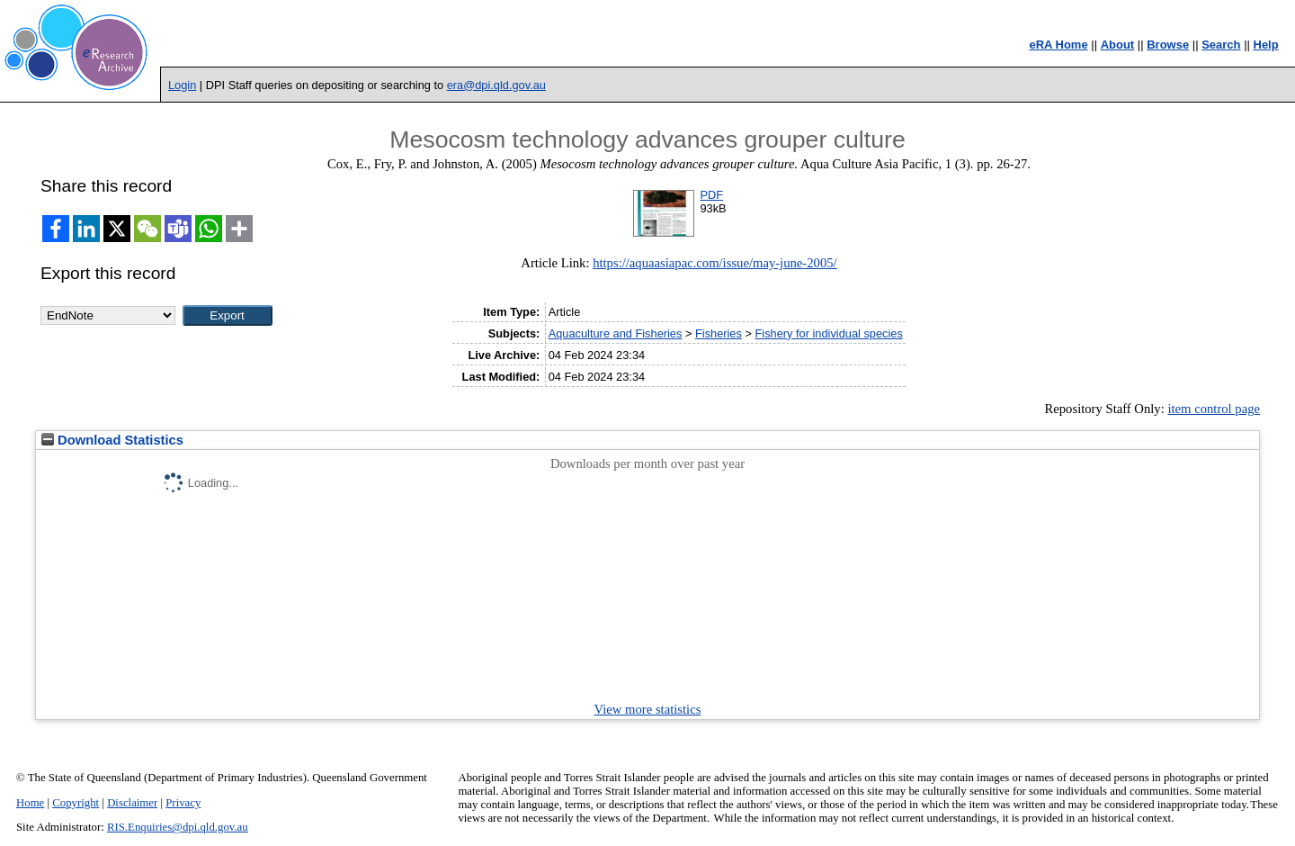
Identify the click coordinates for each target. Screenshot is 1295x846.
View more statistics (647, 709)
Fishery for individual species (828, 333)
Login (182, 85)
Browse (1168, 44)
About (1118, 44)
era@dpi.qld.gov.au (496, 85)
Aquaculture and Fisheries (616, 333)
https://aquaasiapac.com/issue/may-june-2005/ (714, 263)
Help (1266, 44)
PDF (711, 195)
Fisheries (718, 333)
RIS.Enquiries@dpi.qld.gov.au (177, 827)
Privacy (183, 802)
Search (1220, 44)
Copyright (75, 802)
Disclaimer (132, 802)
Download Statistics (112, 440)
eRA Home (1058, 44)
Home (30, 802)
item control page (1213, 408)
